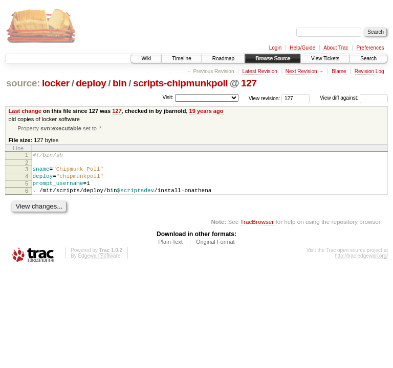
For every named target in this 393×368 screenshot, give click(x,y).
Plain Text (170, 250)
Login (275, 48)
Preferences (370, 48)
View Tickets (325, 58)
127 (249, 83)
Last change (25, 111)
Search (368, 58)
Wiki (146, 58)
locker (56, 83)
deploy (91, 83)
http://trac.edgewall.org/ (361, 264)
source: (23, 83)
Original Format (215, 250)
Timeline (181, 58)
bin (119, 83)
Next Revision (301, 71)
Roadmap (223, 58)
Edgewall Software (99, 264)
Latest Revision (259, 71)
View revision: (264, 98)
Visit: (167, 97)
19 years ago (206, 111)
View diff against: (354, 98)
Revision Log (369, 71)
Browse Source (272, 58)
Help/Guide (302, 48)
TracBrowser (257, 230)
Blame (339, 71)
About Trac (335, 48)
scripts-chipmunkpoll (180, 83)
